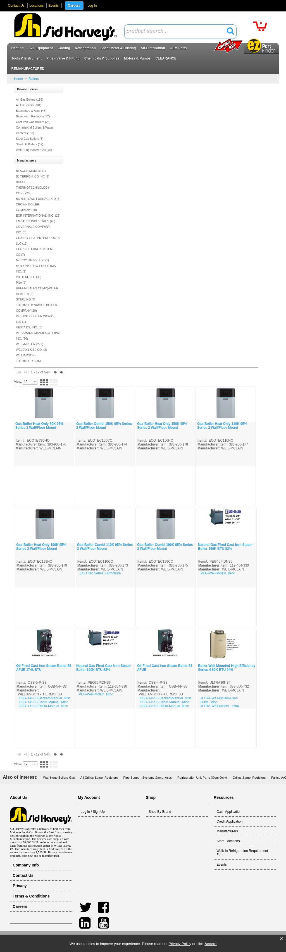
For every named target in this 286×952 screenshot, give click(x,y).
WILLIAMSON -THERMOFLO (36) (28, 358)
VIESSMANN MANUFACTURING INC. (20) (38, 335)
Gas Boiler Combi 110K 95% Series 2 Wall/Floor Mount (105, 547)
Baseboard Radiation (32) (33, 116)
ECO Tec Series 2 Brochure (100, 573)
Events (53, 6)
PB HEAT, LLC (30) (28, 277)
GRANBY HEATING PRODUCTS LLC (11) (38, 240)
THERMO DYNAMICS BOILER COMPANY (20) (36, 307)
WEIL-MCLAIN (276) (29, 344)
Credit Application (229, 821)
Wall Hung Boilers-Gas (59, 777)
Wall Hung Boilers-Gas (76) (34, 149)
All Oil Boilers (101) (28, 105)
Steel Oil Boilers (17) (29, 144)
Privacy (20, 886)
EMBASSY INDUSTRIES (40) (35, 221)
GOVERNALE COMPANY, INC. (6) (33, 229)
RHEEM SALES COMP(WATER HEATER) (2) (37, 290)
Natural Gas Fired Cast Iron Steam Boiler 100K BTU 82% (103, 668)
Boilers (33, 79)
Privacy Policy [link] (180, 944)
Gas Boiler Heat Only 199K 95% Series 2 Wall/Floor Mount (41, 547)
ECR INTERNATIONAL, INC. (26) (38, 215)
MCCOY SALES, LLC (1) (32, 260)
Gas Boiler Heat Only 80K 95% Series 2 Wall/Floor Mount (39, 426)
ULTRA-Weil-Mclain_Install (219, 706)
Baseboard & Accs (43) (31, 110)
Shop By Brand (160, 812)
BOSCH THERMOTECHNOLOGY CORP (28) (33, 187)
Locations (36, 6)
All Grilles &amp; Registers (99, 777)
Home (18, 79)
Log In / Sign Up (93, 812)
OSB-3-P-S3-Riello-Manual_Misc (43, 706)
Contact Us (16, 6)
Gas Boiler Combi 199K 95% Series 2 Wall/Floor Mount (165, 547)
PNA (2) (21, 282)
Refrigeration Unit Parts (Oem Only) (202, 777)
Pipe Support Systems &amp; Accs (147, 777)
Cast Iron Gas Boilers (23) (33, 122)
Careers (74, 6)
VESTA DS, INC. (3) (29, 327)
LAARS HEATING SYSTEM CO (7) (34, 251)
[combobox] (180, 31)
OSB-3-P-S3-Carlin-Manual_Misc (43, 702)
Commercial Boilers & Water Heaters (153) (34, 130)
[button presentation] (34, 381)
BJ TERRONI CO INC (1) (32, 176)
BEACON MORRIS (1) (31, 170)
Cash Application (228, 812)
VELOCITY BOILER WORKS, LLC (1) (35, 318)
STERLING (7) (25, 299)
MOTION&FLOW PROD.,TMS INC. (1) (36, 268)
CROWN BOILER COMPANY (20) (27, 207)
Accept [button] (210, 944)
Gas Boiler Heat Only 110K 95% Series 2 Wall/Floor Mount (222, 426)
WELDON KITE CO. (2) (31, 349)
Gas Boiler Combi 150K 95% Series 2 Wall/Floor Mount (104, 426)
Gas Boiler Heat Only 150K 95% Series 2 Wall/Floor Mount (162, 426)
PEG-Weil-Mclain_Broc (218, 573)
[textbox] (177, 31)
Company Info (26, 865)
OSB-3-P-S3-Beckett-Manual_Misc (44, 698)
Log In (92, 6)
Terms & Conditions (31, 896)
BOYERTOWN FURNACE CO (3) (38, 198)
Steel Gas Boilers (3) (29, 138)
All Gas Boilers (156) (29, 99)
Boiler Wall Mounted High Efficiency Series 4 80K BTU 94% (226, 668)
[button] (281, 938)
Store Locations (228, 841)
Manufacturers (227, 831)
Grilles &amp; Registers (249, 777)
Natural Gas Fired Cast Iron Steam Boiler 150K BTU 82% (225, 547)
